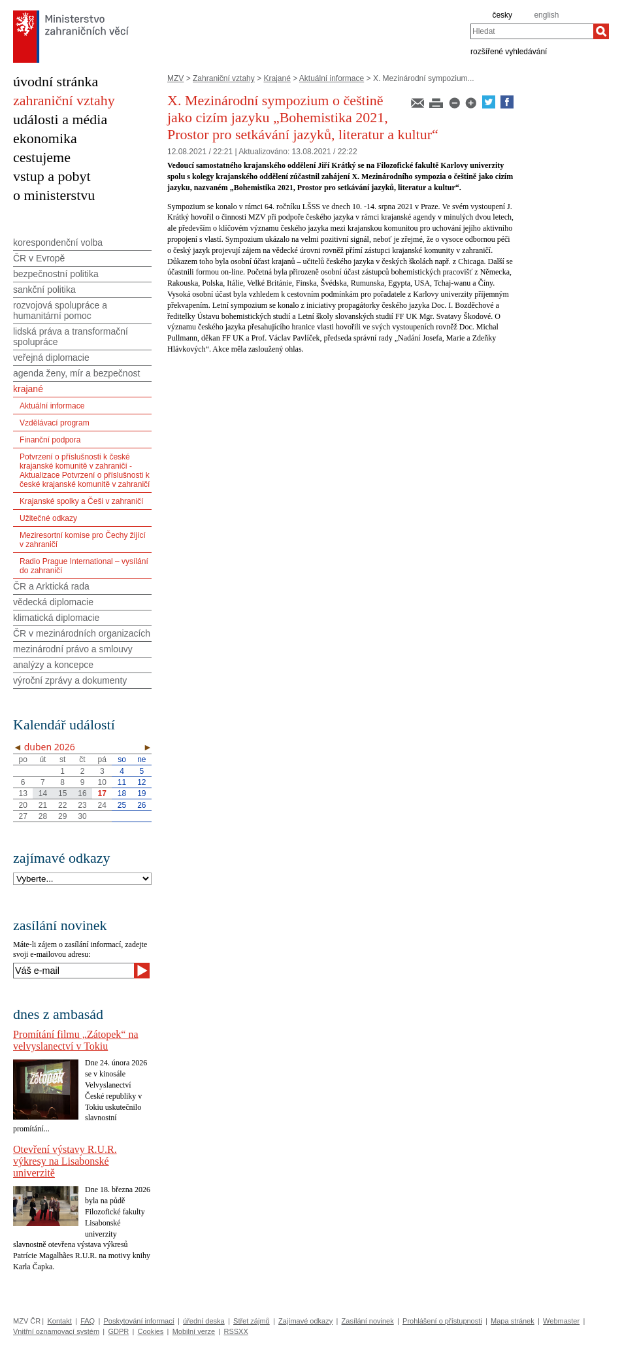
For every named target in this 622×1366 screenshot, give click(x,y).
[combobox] (531, 31)
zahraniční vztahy (64, 100)
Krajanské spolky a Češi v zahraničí (81, 501)
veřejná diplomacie (51, 357)
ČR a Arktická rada (51, 586)
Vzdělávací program (55, 422)
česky (502, 15)
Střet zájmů (251, 1321)
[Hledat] (601, 31)
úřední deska (204, 1321)
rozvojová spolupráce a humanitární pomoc (60, 310)
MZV (175, 78)
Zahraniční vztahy (224, 78)
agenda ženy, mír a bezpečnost (76, 373)
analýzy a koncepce (53, 664)
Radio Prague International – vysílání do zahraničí (84, 566)
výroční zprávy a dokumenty (70, 680)
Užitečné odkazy (48, 518)
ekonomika (45, 138)
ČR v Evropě (39, 258)
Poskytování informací (139, 1321)
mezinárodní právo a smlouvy (73, 649)
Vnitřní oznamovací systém (56, 1331)
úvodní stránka (55, 81)
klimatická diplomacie (56, 617)
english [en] (546, 15)
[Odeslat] (142, 970)
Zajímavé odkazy (305, 1321)
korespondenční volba (58, 242)
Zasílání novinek (368, 1321)
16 (82, 793)
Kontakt (59, 1321)
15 (62, 793)
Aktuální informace (331, 78)
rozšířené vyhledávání (508, 51)
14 (43, 793)
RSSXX (235, 1331)
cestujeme (42, 157)
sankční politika (44, 289)
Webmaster (561, 1321)
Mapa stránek (512, 1321)
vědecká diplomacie (53, 602)
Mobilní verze (193, 1331)
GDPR (118, 1331)
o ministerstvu (54, 195)
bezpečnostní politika (56, 274)
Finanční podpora (50, 439)
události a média (60, 119)
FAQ (87, 1321)
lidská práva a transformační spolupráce (70, 336)
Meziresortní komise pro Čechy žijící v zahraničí (83, 540)
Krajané (276, 78)
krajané (28, 389)
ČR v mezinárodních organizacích (81, 633)
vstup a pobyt (52, 176)
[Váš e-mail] (73, 970)
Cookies (151, 1331)
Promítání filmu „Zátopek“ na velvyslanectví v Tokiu (76, 1040)
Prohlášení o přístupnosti (442, 1321)
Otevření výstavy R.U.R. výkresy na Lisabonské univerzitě (65, 1161)
